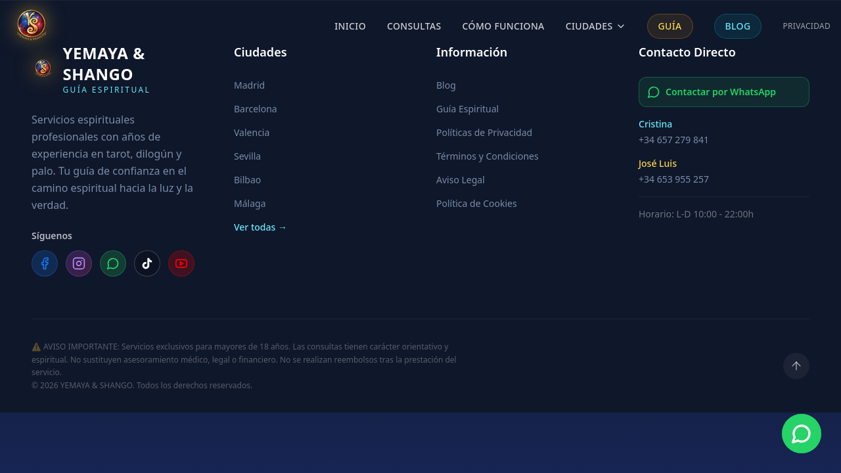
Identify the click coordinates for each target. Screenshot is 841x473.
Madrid (249, 85)
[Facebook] (45, 263)
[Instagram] (79, 263)
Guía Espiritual (467, 108)
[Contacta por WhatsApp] (801, 433)
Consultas (414, 26)
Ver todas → (260, 227)
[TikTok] (147, 263)
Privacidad (806, 26)
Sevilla (247, 156)
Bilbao (247, 179)
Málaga (249, 203)
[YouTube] (181, 263)
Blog (738, 26)
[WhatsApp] (113, 263)
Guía (670, 26)
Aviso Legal (460, 179)
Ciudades (596, 26)
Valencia (251, 132)
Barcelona (255, 108)
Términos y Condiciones (487, 156)
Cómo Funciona (504, 26)
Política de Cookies (476, 203)
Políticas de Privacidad (484, 132)
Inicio (350, 26)
